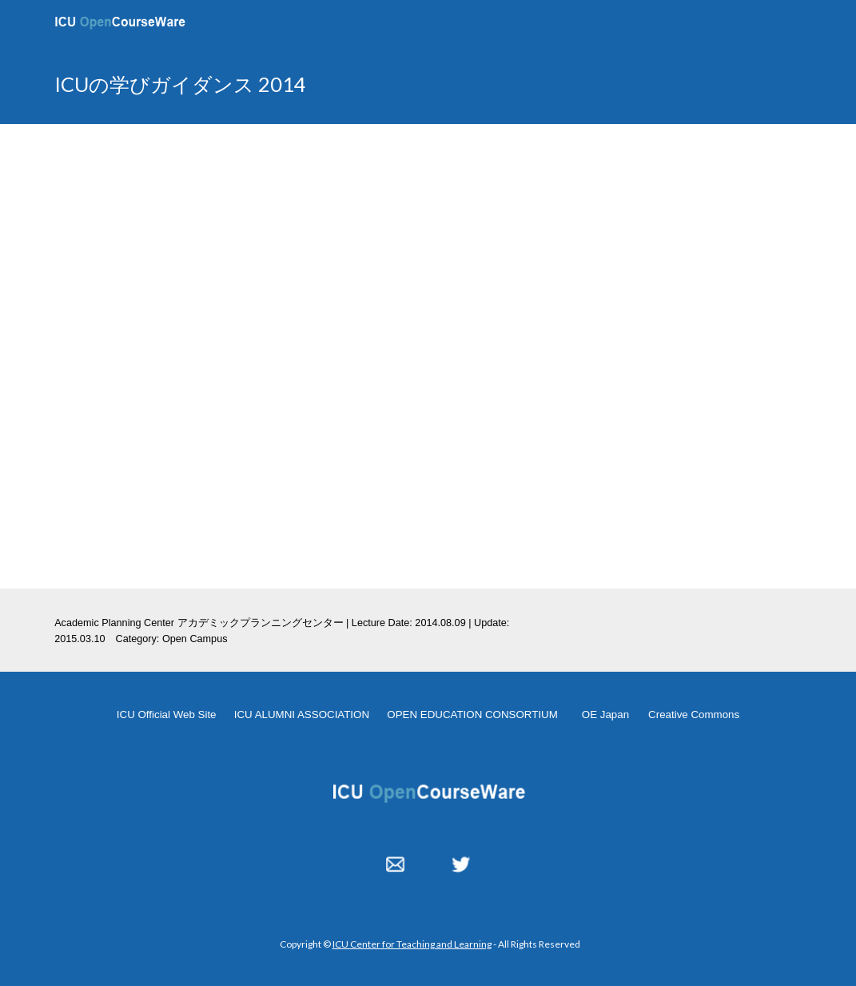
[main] (298, 84)
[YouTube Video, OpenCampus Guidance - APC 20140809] (428, 356)
